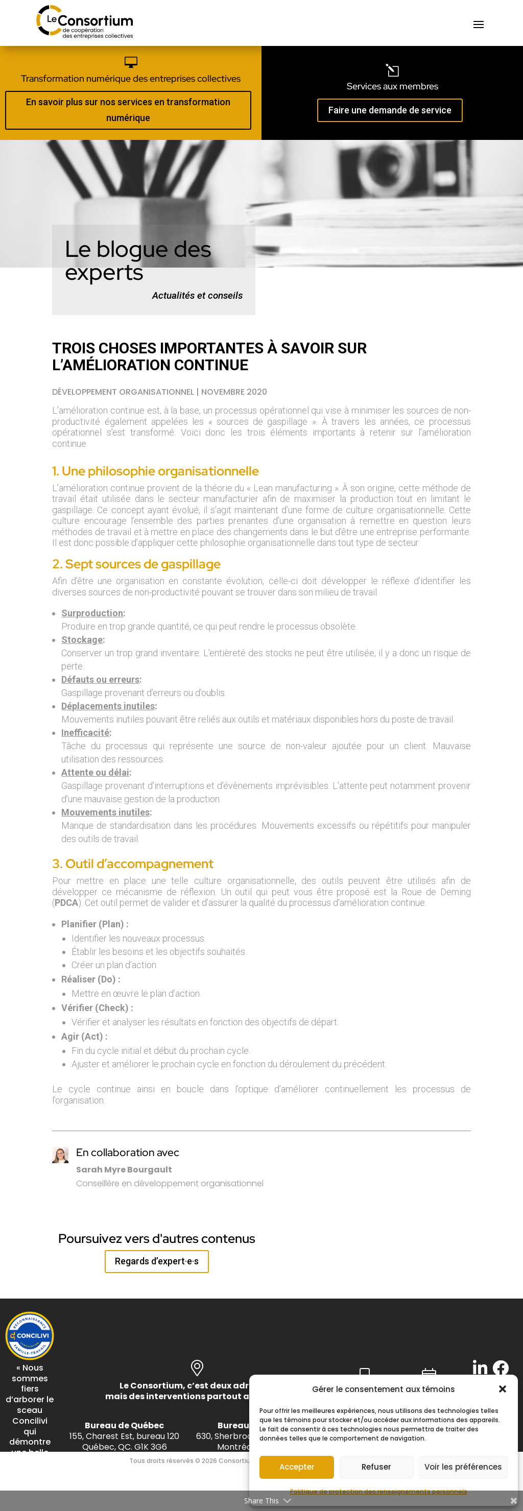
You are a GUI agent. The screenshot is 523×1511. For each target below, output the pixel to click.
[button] (502, 1389)
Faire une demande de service (389, 110)
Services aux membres (392, 86)
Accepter (297, 1466)
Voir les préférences (463, 1466)
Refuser (376, 1466)
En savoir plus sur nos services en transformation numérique (128, 110)
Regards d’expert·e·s (157, 1261)
